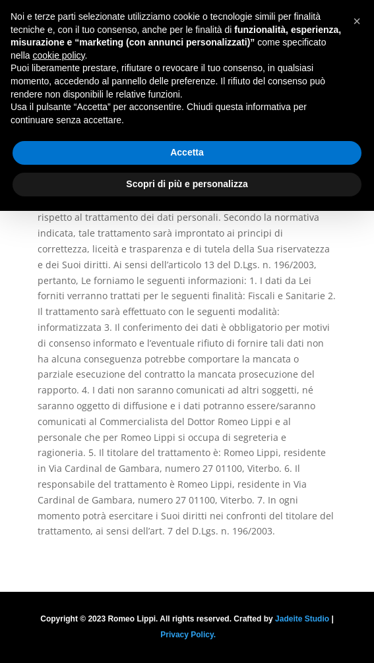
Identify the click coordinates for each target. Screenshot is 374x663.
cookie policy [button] (58, 55)
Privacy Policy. (188, 634)
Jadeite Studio (302, 618)
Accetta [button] (187, 152)
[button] (356, 21)
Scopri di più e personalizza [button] (186, 184)
